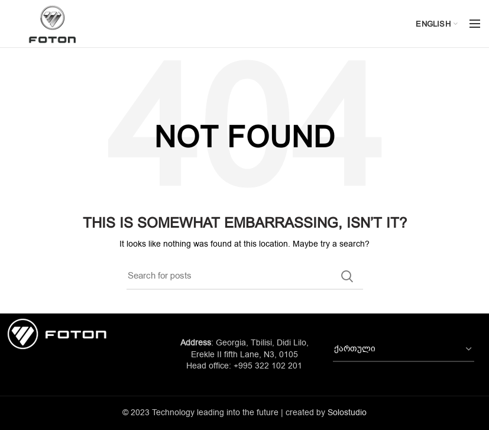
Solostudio (347, 412)
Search (347, 276)
